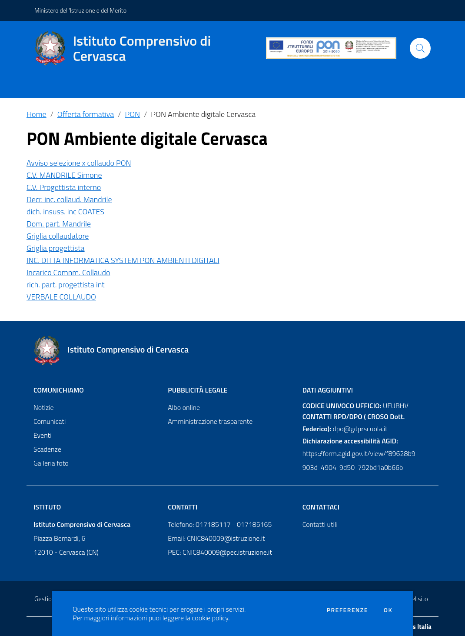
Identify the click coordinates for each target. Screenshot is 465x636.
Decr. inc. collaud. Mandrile (69, 199)
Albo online (184, 407)
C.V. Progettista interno (64, 187)
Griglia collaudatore (58, 236)
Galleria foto (51, 463)
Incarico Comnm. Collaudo (68, 272)
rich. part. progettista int (66, 284)
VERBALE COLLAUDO (61, 297)
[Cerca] (420, 48)
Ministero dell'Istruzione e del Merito (80, 10)
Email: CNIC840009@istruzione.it (216, 538)
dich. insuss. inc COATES (65, 211)
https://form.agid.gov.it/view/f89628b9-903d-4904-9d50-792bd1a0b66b (360, 460)
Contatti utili (320, 524)
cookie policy (210, 618)
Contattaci (320, 507)
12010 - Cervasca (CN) (66, 552)
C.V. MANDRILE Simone (64, 175)
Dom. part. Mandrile (59, 224)
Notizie (43, 407)
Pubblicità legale (197, 390)
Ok (388, 610)
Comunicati (49, 421)
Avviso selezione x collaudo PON (79, 163)
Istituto (47, 507)
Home (36, 114)
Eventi (42, 435)
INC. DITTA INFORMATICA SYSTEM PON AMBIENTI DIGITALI (123, 260)
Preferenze (347, 610)
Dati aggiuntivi (327, 390)
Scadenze (47, 449)
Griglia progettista (56, 248)
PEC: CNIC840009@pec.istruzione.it (220, 552)
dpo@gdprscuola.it (360, 428)
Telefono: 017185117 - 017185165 (220, 524)
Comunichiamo (58, 390)
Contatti (182, 507)
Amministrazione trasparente (210, 421)
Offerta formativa (85, 114)
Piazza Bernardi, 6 (59, 538)
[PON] (331, 48)
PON (132, 114)
